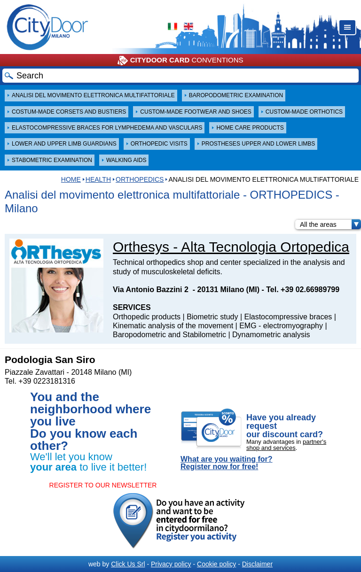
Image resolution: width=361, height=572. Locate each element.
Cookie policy (216, 564)
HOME (71, 179)
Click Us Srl (128, 564)
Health (98, 179)
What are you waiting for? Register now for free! (226, 463)
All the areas (330, 224)
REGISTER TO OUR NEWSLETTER (103, 485)
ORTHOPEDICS (140, 179)
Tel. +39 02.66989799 (302, 290)
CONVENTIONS (180, 60)
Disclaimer (257, 564)
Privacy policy (171, 564)
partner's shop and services (286, 444)
